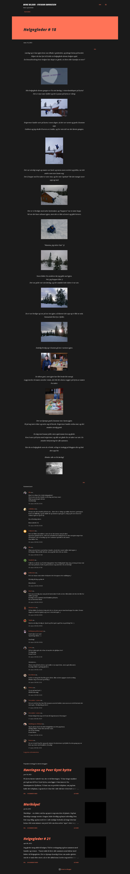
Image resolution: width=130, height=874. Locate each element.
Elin (30, 492)
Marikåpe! (32, 804)
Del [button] (95, 49)
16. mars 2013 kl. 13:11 (35, 682)
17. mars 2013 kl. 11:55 (35, 748)
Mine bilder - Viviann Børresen (39, 4)
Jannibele (31, 560)
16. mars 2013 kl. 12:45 (35, 657)
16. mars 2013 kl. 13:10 (35, 669)
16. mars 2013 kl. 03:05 (35, 542)
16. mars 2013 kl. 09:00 (36, 586)
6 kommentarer (32, 828)
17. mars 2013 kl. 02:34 (35, 735)
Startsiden (27, 12)
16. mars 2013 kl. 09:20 (36, 602)
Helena (31, 687)
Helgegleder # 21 (37, 838)
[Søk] (100, 5)
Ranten (31, 740)
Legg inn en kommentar (31, 752)
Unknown (32, 531)
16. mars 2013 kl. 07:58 (35, 567)
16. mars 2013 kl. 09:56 (35, 642)
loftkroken (32, 573)
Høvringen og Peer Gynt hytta (47, 770)
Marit (30, 591)
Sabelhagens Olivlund (35, 724)
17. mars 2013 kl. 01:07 (35, 719)
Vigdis (30, 620)
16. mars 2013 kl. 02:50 (35, 525)
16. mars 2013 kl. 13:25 (35, 695)
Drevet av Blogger (65, 869)
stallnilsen (32, 509)
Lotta (30, 647)
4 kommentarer (32, 793)
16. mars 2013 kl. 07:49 (36, 555)
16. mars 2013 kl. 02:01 (35, 503)
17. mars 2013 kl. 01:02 (35, 708)
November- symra (34, 700)
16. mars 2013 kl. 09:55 (35, 615)
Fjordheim (32, 675)
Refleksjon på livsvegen (36, 631)
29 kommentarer (32, 862)
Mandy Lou (32, 607)
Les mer (76, 793)
